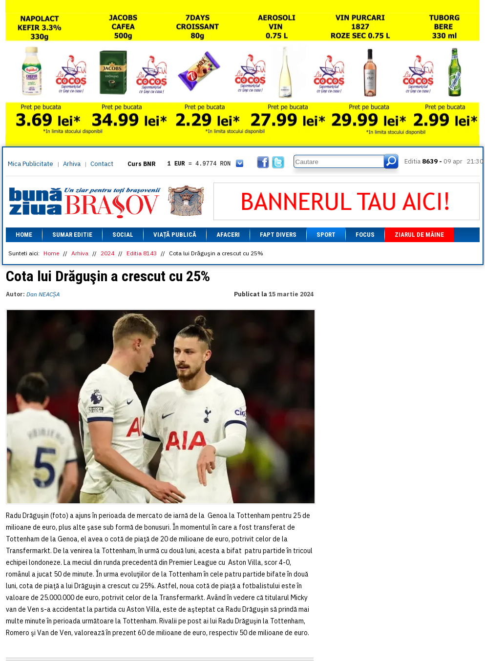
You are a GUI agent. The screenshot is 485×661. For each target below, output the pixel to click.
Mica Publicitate (30, 164)
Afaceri (228, 234)
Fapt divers (278, 234)
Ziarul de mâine (419, 234)
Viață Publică (174, 234)
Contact (101, 164)
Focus (365, 234)
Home (24, 234)
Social (122, 234)
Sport (326, 234)
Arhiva (72, 164)
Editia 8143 (142, 253)
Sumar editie (72, 234)
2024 (107, 253)
